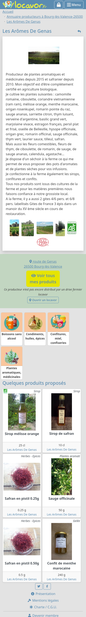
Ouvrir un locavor (43, 300)
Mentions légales (43, 600)
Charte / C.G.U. (43, 607)
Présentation (43, 593)
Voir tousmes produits (43, 279)
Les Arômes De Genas (22, 450)
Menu (74, 4)
